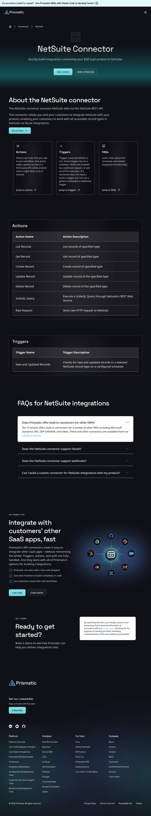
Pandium (46, 772)
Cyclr (44, 757)
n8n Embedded (48, 767)
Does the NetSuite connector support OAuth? (75, 449)
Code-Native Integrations (19, 752)
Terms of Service (107, 803)
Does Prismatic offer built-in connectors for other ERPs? (75, 422)
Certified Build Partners (119, 767)
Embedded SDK (82, 762)
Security (112, 772)
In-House (46, 762)
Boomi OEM (47, 752)
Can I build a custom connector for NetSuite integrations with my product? (75, 473)
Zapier (45, 792)
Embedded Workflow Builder (21, 757)
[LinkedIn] (10, 726)
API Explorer (81, 752)
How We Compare (50, 742)
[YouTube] (17, 726)
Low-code (17, 592)
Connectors (23, 26)
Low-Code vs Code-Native (87, 772)
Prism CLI (80, 757)
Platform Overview (17, 742)
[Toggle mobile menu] (145, 12)
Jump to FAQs (111, 189)
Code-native (36, 592)
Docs (78, 742)
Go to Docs (19, 130)
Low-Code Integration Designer (22, 747)
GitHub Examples (83, 747)
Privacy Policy (90, 803)
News (111, 757)
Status (139, 803)
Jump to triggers (69, 189)
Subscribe (17, 710)
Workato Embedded (50, 787)
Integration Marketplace (19, 767)
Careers (112, 752)
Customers (113, 762)
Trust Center (114, 777)
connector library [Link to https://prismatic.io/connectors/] (31, 435)
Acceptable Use (125, 803)
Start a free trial (85, 71)
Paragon (46, 777)
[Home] (10, 26)
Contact (112, 747)
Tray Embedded (49, 782)
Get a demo (63, 71)
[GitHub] (23, 726)
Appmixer (46, 747)
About (111, 742)
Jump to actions (26, 189)
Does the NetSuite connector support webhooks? (75, 461)
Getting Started (82, 767)
